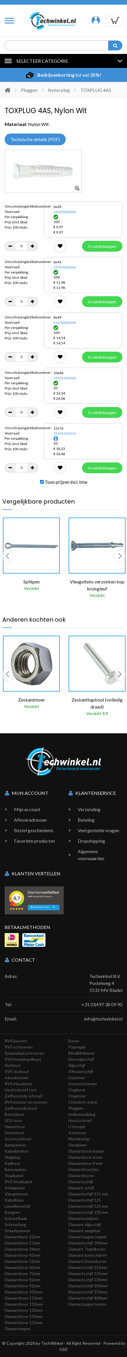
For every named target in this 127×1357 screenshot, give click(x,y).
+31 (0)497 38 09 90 (101, 1004)
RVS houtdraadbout (23, 1059)
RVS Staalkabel (18, 1181)
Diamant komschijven (87, 1255)
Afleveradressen (30, 820)
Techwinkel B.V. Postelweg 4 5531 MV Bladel (105, 983)
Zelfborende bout (21, 1108)
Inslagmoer (15, 1187)
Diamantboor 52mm (22, 1261)
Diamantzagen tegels (87, 1236)
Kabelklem (14, 1200)
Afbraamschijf (80, 1071)
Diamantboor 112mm (24, 1297)
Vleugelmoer (16, 1193)
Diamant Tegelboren (87, 1248)
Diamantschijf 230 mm (88, 1212)
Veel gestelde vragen (98, 830)
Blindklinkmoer (81, 1053)
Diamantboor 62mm (22, 1267)
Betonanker (15, 1169)
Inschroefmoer (18, 1138)
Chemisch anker (83, 1102)
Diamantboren (81, 1175)
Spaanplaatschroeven (24, 1053)
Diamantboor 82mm (22, 1279)
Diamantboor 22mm (22, 1236)
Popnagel (77, 1046)
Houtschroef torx (20, 1089)
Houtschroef (80, 1120)
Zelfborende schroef (23, 1095)
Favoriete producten (34, 841)
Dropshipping (91, 841)
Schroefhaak (16, 1218)
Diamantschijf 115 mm (88, 1193)
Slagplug (12, 1157)
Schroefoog (15, 1224)
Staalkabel (14, 1175)
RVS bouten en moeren (26, 1102)
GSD (63, 1349)
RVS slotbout (17, 1071)
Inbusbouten (17, 1077)
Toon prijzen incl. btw (63, 482)
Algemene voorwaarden (91, 854)
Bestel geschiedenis (33, 830)
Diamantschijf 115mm (87, 1267)
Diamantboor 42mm (22, 1255)
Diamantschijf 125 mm (88, 1206)
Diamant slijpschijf (84, 1224)
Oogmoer (77, 1095)
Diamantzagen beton (87, 1304)
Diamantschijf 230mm (87, 1279)
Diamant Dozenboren (87, 1261)
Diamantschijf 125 (84, 1200)
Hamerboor (15, 1126)
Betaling (86, 820)
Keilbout (12, 1163)
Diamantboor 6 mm (85, 1157)
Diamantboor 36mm (22, 1248)
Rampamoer (15, 1144)
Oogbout (76, 1089)
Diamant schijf (81, 1187)
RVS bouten (16, 1040)
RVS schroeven (19, 1046)
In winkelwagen (102, 246)
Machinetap (79, 1138)
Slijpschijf (76, 1065)
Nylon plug (59, 90)
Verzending (89, 809)
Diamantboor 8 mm (85, 1163)
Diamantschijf (80, 1181)
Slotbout (13, 1065)
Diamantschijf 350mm (87, 1291)
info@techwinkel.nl (103, 1018)
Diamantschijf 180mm (87, 1242)
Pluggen (29, 90)
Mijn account (27, 809)
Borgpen (12, 1212)
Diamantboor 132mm (24, 1310)
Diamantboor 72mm (22, 1273)
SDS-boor (13, 1120)
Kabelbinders (17, 1151)
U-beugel (76, 1126)
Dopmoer (76, 1077)
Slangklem (77, 1144)
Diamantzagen (18, 1328)
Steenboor (14, 1132)
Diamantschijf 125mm (87, 1273)
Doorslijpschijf (81, 1059)
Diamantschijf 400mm (87, 1297)
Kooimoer (77, 1132)
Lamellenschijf (17, 1206)
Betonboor (15, 1114)
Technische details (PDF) (35, 139)
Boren (73, 1040)
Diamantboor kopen (86, 1151)
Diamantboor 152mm (24, 1322)
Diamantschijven (83, 1218)
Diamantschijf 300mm (87, 1285)
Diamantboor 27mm (22, 1242)
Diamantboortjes (83, 1169)
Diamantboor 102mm (24, 1291)
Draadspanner (17, 1230)
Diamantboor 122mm (24, 1304)
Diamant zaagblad (84, 1230)
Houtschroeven (82, 1083)
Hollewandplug (81, 1114)
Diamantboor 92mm (22, 1285)
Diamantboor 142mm (24, 1316)
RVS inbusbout (18, 1083)
